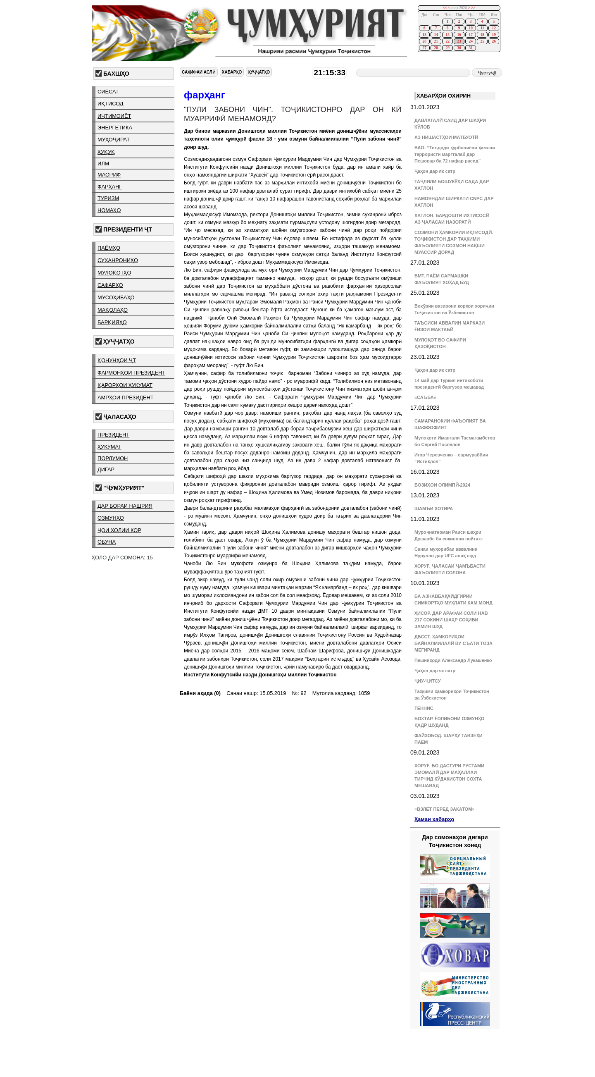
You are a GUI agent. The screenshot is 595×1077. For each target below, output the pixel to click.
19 (493, 35)
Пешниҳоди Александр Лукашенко (453, 660)
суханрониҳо (118, 260)
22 (447, 41)
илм (103, 163)
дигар (106, 469)
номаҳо (109, 210)
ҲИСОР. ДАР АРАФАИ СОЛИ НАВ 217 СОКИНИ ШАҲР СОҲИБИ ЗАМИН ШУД (451, 620)
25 (482, 41)
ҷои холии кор (119, 530)
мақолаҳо (113, 310)
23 (459, 41)
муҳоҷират (114, 139)
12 (493, 28)
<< (445, 8)
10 (470, 28)
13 (424, 35)
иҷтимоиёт (114, 116)
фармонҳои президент (131, 373)
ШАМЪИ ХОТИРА (433, 508)
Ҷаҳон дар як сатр (434, 171)
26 (493, 41)
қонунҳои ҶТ (117, 360)
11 (482, 28)
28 (436, 48)
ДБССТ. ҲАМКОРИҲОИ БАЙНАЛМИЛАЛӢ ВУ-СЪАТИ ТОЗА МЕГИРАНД (453, 643)
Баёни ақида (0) (200, 693)
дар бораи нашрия (125, 506)
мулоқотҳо (114, 273)
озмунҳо (111, 518)
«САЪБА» (425, 397)
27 (424, 48)
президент (113, 435)
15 (447, 35)
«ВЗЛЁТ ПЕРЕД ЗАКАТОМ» (444, 809)
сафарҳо (110, 285)
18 (482, 35)
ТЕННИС (423, 708)
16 (459, 35)
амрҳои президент (126, 397)
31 (470, 48)
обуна (107, 542)
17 (470, 35)
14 (436, 35)
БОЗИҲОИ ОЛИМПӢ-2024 (442, 484)
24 (470, 41)
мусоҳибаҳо (116, 297)
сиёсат (108, 91)
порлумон (113, 458)
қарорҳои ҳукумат (125, 385)
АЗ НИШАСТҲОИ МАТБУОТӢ (446, 137)
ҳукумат (109, 447)
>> (473, 8)
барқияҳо (112, 322)
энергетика (115, 127)
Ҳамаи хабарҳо (434, 819)
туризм (108, 198)
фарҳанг (110, 187)
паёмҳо (109, 248)
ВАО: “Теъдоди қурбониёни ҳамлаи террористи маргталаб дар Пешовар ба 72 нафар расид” (454, 154)
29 (447, 48)
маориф (109, 175)
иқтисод (111, 103)
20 (424, 41)
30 (459, 48)
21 (436, 41)
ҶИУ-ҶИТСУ (427, 680)
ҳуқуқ (106, 152)
